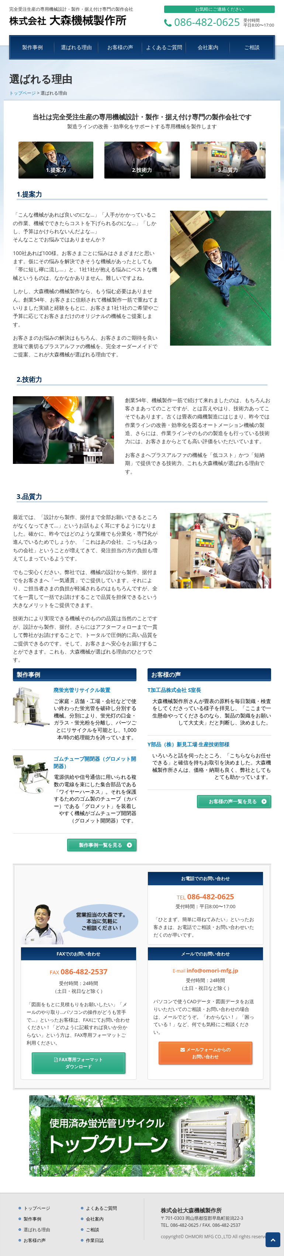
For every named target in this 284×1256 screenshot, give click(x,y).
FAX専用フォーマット (78, 1063)
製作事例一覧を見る (100, 845)
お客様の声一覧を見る (233, 801)
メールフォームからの (205, 1053)
